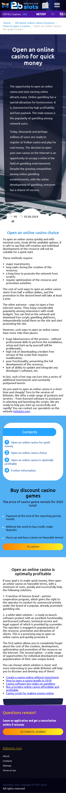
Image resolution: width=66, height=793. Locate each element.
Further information (23, 470)
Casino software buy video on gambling (30, 683)
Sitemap (7, 765)
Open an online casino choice (29, 452)
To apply (33, 546)
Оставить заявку (33, 731)
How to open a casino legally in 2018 (28, 680)
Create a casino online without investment (32, 677)
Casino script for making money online (30, 693)
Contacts (7, 761)
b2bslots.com (21, 411)
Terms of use (9, 770)
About (6, 756)
